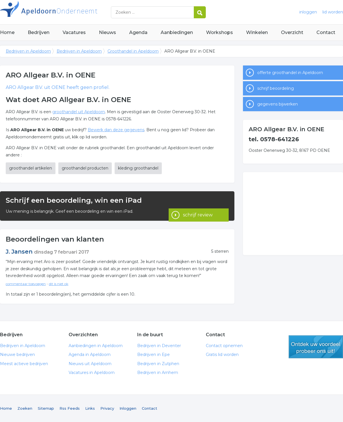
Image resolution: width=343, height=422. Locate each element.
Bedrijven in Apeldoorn (71, 12)
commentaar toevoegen (26, 284)
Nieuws (107, 32)
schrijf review (198, 205)
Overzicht (292, 32)
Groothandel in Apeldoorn (133, 51)
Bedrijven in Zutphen (158, 363)
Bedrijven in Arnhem (157, 372)
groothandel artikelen (30, 168)
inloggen (308, 12)
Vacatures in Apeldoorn (92, 372)
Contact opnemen (224, 345)
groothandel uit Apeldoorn (78, 111)
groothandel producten (85, 168)
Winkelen (257, 32)
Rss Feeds (69, 408)
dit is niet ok (58, 284)
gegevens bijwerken (277, 104)
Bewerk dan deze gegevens (116, 129)
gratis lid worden (316, 346)
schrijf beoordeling (275, 88)
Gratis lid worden (222, 354)
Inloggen (127, 408)
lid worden (332, 12)
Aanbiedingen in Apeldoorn (96, 345)
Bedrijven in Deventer (159, 345)
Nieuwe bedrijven (17, 354)
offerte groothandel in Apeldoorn (290, 72)
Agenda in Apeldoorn (90, 354)
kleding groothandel (138, 168)
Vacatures (74, 32)
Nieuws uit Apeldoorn (90, 363)
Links (90, 408)
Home (7, 32)
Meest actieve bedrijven (24, 363)
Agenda (138, 32)
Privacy (107, 408)
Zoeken (24, 408)
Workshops (219, 32)
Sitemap (46, 408)
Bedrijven (38, 32)
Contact (325, 32)
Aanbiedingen (177, 32)
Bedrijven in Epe (153, 354)
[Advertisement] (293, 213)
